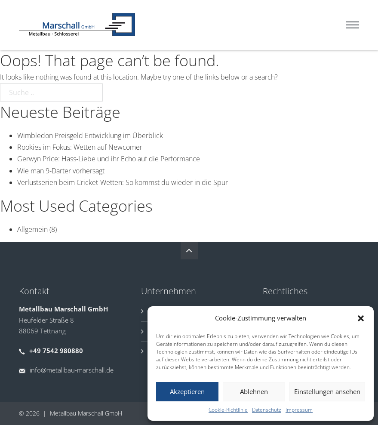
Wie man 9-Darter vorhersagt (60, 171)
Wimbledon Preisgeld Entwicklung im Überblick (90, 135)
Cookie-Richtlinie (228, 409)
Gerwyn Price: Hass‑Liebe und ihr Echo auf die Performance (108, 158)
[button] (360, 318)
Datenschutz (266, 409)
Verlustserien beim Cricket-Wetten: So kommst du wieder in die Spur (122, 182)
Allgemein (32, 229)
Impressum (299, 409)
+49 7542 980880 (56, 350)
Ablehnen (254, 391)
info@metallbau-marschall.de (72, 370)
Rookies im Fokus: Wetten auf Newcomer (79, 147)
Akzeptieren (187, 391)
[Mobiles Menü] (352, 25)
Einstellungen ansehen (327, 391)
